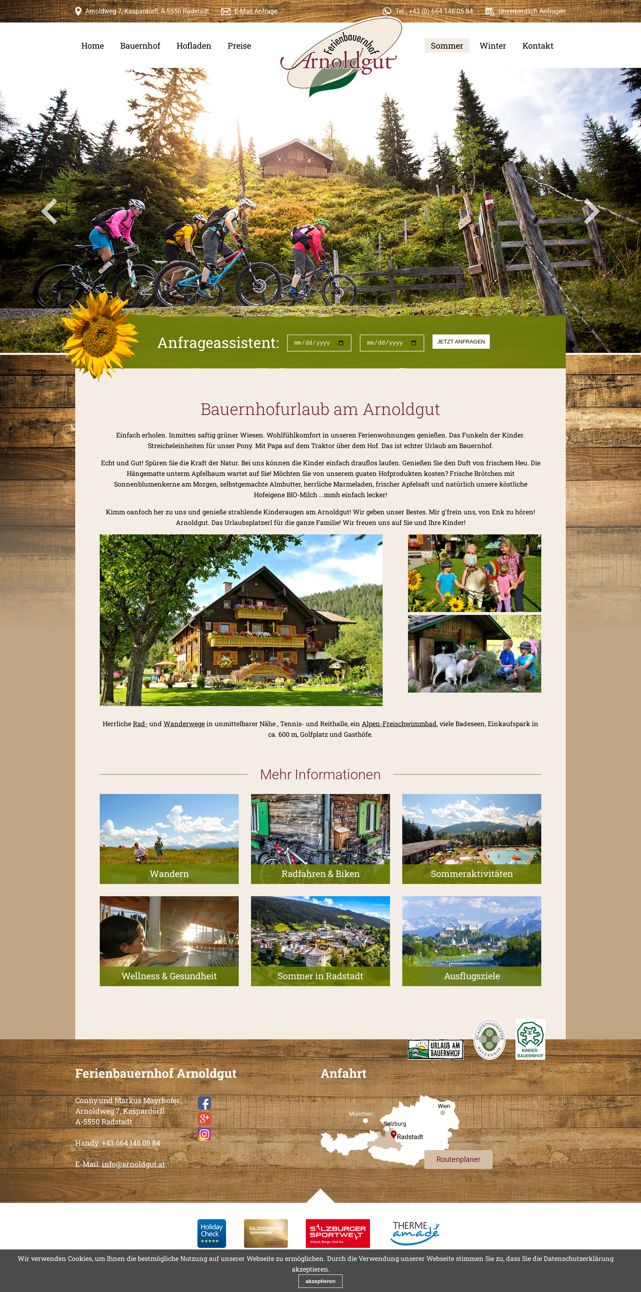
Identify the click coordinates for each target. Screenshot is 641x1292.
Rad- (140, 723)
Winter (493, 45)
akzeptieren (320, 1281)
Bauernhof (140, 45)
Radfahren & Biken (321, 873)
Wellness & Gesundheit (169, 976)
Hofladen (194, 45)
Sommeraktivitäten (472, 873)
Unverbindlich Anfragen (532, 11)
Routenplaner (458, 1159)
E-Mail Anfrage (256, 11)
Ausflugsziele (472, 976)
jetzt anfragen (461, 342)
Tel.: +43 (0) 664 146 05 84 (434, 11)
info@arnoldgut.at (133, 1164)
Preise (239, 45)
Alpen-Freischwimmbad (399, 723)
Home (92, 45)
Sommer (447, 45)
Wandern (169, 873)
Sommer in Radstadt (320, 976)
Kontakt (538, 45)
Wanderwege (184, 723)
